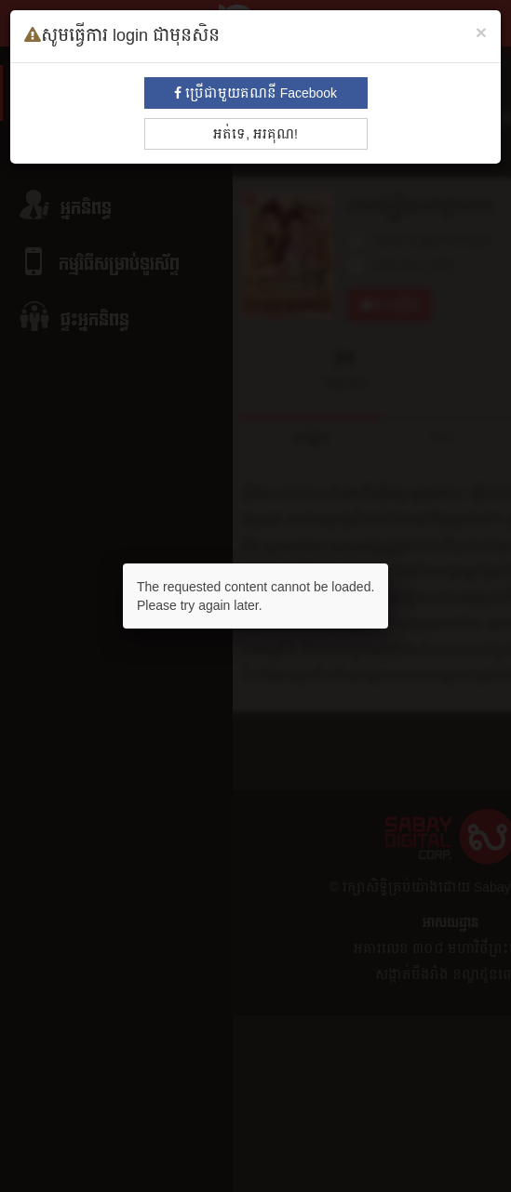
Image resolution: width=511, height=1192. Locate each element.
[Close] (481, 32)
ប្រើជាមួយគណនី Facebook (255, 93)
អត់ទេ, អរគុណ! (255, 133)
